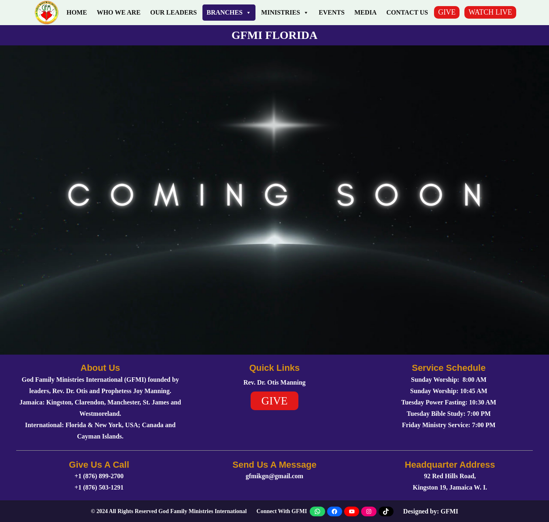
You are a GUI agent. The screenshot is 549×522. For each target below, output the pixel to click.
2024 (102, 511)
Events (332, 12)
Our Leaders (173, 12)
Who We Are (118, 12)
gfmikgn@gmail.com (274, 476)
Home (76, 12)
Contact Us (407, 12)
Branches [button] (228, 12)
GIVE (446, 12)
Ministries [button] (285, 12)
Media (365, 12)
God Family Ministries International (202, 511)
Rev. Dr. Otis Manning (274, 382)
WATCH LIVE (490, 12)
